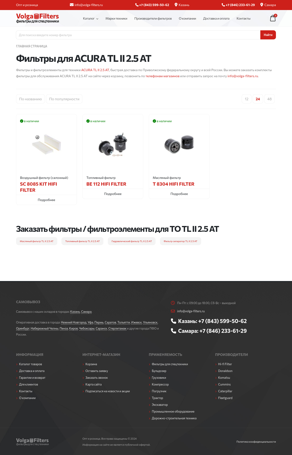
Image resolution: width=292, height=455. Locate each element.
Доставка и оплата (216, 18)
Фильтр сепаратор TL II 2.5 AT (180, 241)
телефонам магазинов (163, 76)
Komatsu (224, 377)
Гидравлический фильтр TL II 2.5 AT (132, 241)
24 (258, 99)
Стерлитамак (117, 328)
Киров (73, 328)
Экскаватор (160, 404)
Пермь (99, 322)
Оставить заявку (96, 371)
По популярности (64, 99)
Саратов (110, 322)
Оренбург (22, 328)
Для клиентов (28, 384)
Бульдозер (159, 371)
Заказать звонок (96, 377)
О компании (187, 18)
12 (246, 99)
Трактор (157, 398)
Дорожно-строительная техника (174, 418)
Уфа (90, 322)
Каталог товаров (30, 364)
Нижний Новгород (73, 322)
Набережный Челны (44, 328)
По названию (30, 99)
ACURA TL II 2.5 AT (95, 70)
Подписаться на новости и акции (107, 391)
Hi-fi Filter (225, 364)
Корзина (91, 364)
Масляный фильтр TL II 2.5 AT (37, 241)
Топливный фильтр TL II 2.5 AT (82, 241)
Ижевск (136, 322)
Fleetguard (225, 398)
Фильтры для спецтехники (170, 364)
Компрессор (160, 384)
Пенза (64, 328)
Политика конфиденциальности (256, 441)
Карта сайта (93, 384)
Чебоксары (87, 328)
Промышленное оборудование (173, 411)
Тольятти (123, 322)
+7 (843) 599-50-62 (222, 321)
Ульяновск (150, 322)
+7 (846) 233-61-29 (223, 330)
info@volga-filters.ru (86, 5)
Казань (182, 5)
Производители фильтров (153, 18)
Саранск (101, 328)
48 (269, 99)
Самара (268, 5)
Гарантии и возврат (32, 377)
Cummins (224, 384)
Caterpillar (225, 391)
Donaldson (225, 371)
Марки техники (116, 18)
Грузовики (159, 377)
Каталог (89, 18)
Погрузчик (159, 391)
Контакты (243, 18)
